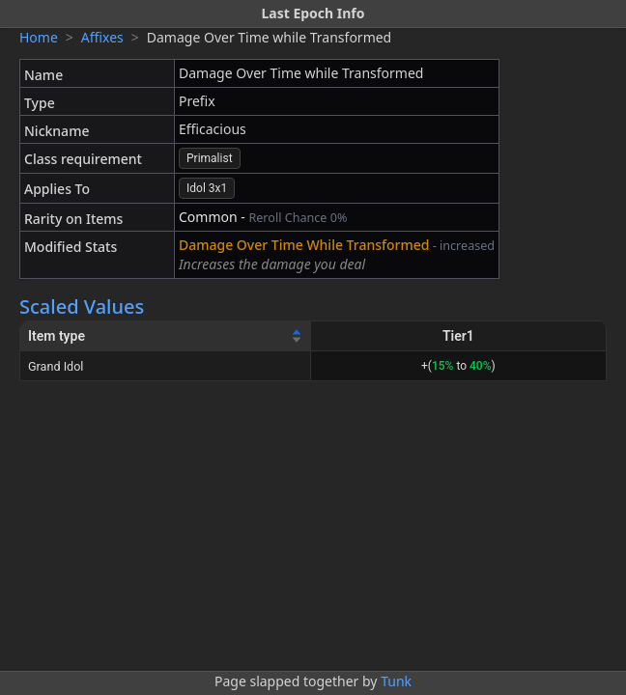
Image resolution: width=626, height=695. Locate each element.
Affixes (102, 37)
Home (38, 37)
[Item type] (165, 336)
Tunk (396, 681)
